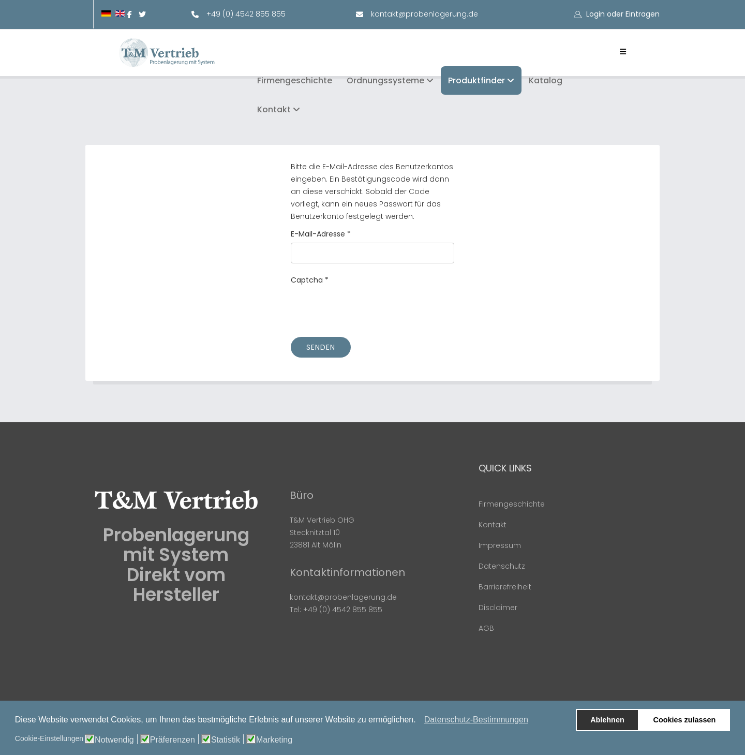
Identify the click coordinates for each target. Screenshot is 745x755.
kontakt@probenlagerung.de (424, 14)
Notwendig (114, 740)
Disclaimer (498, 607)
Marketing (274, 740)
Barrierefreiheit (505, 587)
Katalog (545, 80)
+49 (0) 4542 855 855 (246, 14)
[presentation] (369, 309)
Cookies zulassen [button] (684, 720)
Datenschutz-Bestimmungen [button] (476, 719)
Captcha (310, 280)
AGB (486, 628)
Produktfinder (476, 80)
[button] (419, 720)
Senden (320, 347)
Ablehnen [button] (607, 720)
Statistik (225, 740)
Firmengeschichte (294, 80)
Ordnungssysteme (385, 80)
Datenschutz (502, 566)
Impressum (500, 545)
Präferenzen (172, 740)
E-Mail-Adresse (321, 234)
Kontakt (274, 109)
